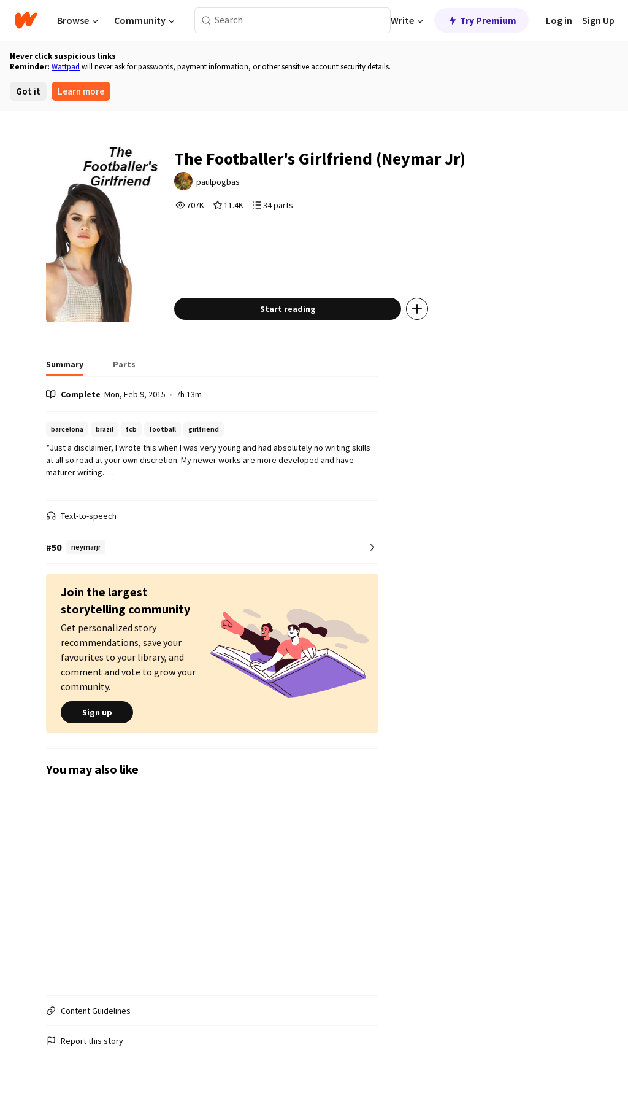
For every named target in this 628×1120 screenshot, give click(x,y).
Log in (559, 20)
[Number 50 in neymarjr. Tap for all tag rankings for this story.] (212, 547)
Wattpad (66, 66)
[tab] (64, 367)
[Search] (206, 20)
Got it (28, 91)
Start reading (288, 308)
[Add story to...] (418, 309)
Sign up (97, 712)
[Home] (26, 20)
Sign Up (598, 20)
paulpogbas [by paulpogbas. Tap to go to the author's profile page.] (218, 181)
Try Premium (481, 20)
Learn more (81, 91)
